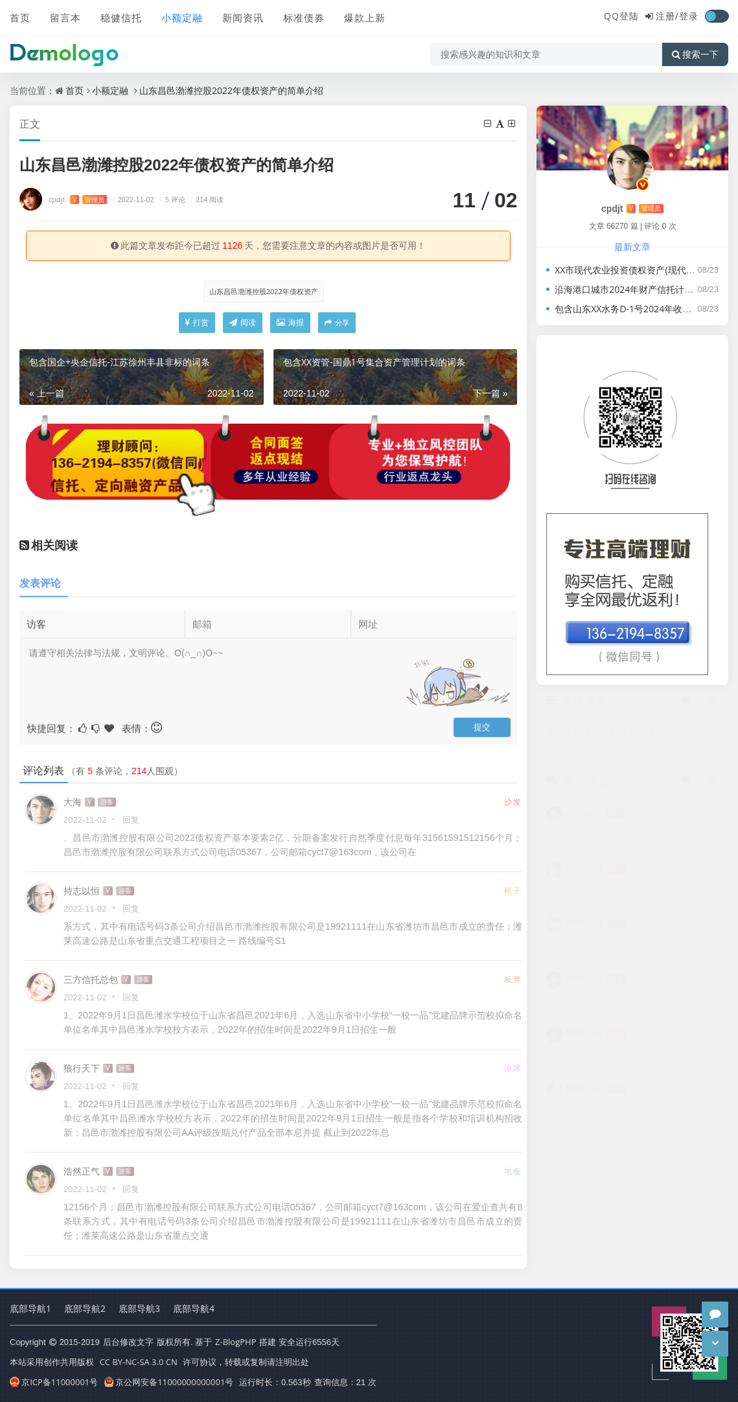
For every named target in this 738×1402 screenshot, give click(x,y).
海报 (290, 322)
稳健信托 (121, 17)
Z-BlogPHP (235, 1342)
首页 (20, 17)
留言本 (65, 17)
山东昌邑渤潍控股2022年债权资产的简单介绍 (231, 90)
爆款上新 (365, 17)
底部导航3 (139, 1308)
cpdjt (78, 199)
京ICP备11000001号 (54, 1382)
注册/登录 (677, 16)
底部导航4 (193, 1308)
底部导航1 (30, 1308)
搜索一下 (695, 54)
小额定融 (182, 17)
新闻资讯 (243, 17)
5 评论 (170, 199)
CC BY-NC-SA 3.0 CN (139, 1362)
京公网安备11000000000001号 (168, 1382)
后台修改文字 (128, 1342)
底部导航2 (85, 1308)
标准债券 (304, 17)
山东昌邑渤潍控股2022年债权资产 (263, 291)
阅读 (242, 322)
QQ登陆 (621, 16)
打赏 (197, 322)
